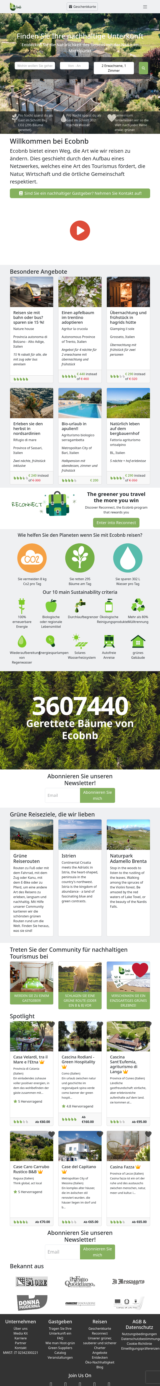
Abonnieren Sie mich (97, 795)
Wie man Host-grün (60, 1343)
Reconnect (100, 1333)
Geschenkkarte (82, 6)
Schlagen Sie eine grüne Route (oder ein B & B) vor (80, 1001)
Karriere (21, 1338)
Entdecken (100, 1357)
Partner (20, 1343)
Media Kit (21, 1333)
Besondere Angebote (38, 271)
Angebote (99, 1352)
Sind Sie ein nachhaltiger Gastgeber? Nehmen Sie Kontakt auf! (80, 193)
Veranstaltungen (60, 1357)
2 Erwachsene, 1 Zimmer (114, 68)
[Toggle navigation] (145, 7)
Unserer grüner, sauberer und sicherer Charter (99, 1343)
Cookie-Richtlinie (139, 1343)
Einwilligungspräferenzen (140, 1348)
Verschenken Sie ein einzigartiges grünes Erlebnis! (128, 1001)
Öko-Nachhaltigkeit (99, 1362)
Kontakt (21, 1348)
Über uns (21, 1328)
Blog (99, 1367)
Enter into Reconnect (116, 522)
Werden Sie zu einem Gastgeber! (31, 998)
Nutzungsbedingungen (139, 1334)
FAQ (60, 1338)
